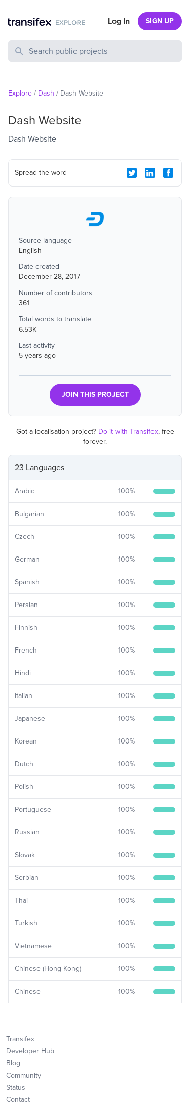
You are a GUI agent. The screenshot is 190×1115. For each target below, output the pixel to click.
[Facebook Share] (168, 173)
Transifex (20, 1039)
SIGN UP (160, 21)
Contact (18, 1099)
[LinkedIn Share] (150, 173)
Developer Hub (30, 1051)
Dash (46, 93)
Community (23, 1075)
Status (15, 1087)
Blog (13, 1063)
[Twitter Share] (132, 173)
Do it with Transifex (128, 431)
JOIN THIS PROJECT (95, 394)
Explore (20, 93)
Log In (119, 21)
